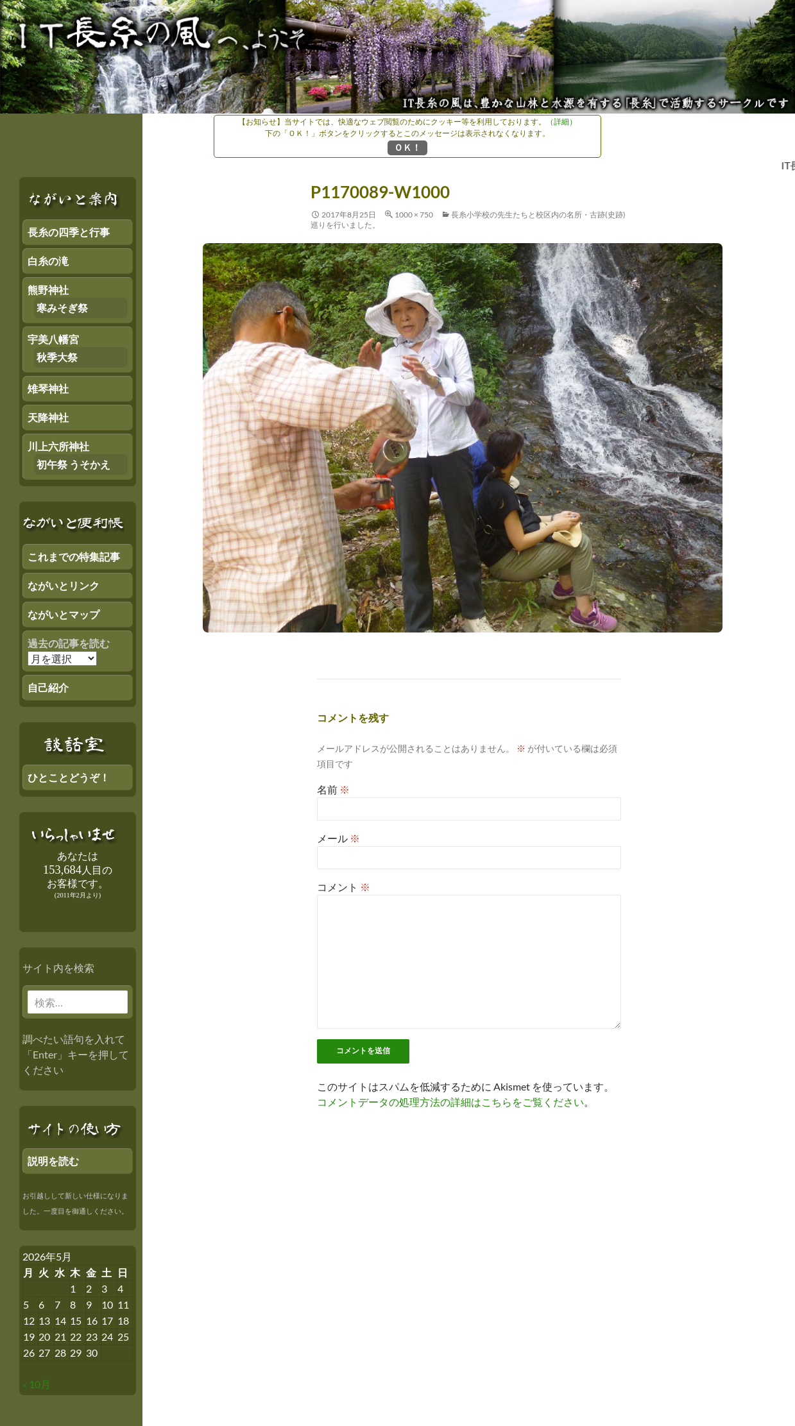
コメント (343, 887)
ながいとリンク (63, 585)
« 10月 (36, 1384)
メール (338, 838)
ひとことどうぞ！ (69, 777)
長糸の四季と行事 (69, 232)
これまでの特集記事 (74, 556)
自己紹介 (48, 687)
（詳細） (561, 121)
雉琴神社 (48, 388)
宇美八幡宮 (53, 339)
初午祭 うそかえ (73, 464)
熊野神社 (48, 290)
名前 (333, 789)
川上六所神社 (58, 446)
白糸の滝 (48, 261)
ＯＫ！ (407, 147)
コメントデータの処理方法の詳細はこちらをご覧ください (450, 1102)
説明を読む (53, 1161)
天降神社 (48, 417)
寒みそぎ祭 (62, 307)
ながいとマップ (63, 614)
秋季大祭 (57, 357)
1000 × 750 (414, 214)
